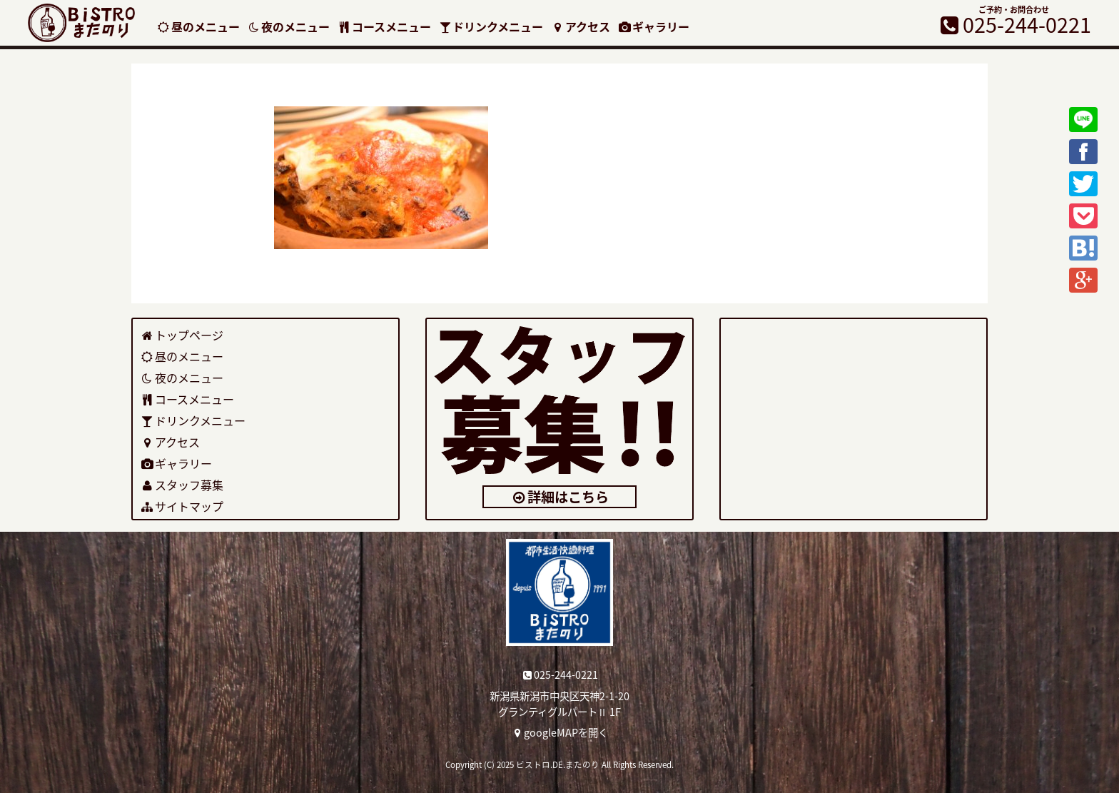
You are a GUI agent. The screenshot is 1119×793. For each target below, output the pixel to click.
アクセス (580, 26)
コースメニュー (384, 26)
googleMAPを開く (560, 732)
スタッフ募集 (181, 484)
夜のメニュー (288, 26)
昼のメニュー (198, 26)
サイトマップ (181, 506)
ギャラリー (653, 26)
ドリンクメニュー (491, 26)
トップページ (181, 334)
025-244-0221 (560, 674)
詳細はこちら (559, 497)
